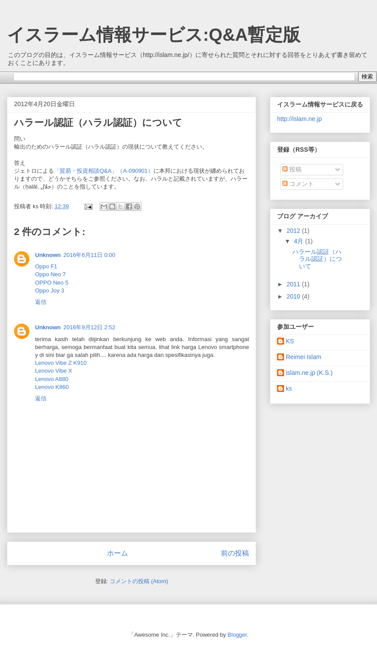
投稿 (292, 169)
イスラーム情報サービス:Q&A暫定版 (153, 34)
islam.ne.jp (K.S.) (309, 372)
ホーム (117, 553)
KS (290, 341)
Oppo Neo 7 (50, 274)
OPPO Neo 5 (51, 282)
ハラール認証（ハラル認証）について (317, 259)
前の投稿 (235, 553)
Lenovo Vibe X (53, 370)
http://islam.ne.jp (299, 118)
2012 (294, 230)
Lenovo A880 (51, 379)
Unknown (48, 255)
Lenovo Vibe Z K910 (61, 363)
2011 (294, 284)
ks (289, 388)
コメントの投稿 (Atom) (139, 581)
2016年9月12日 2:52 (90, 327)
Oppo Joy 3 (49, 290)
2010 (294, 296)
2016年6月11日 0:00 (90, 255)
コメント (298, 183)
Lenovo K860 (52, 387)
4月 (299, 241)
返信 (40, 302)
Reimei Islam (303, 356)
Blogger (237, 634)
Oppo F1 (46, 266)
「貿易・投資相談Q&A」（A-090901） (103, 170)
